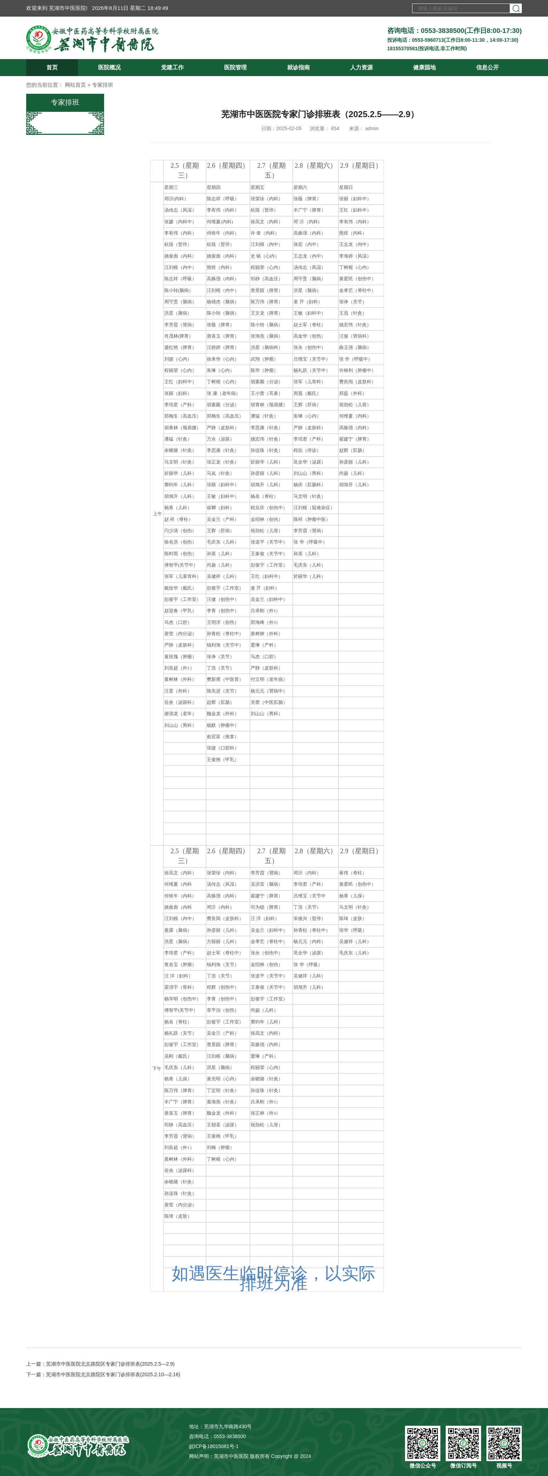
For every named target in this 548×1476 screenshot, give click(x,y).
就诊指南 (298, 67)
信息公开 (487, 67)
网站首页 (75, 85)
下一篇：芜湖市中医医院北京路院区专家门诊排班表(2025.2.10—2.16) (103, 1374)
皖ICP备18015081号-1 (214, 1446)
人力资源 (361, 67)
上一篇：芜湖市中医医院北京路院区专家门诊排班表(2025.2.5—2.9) (100, 1364)
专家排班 (102, 85)
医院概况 (109, 67)
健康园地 (424, 67)
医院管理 (235, 67)
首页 (52, 67)
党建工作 (172, 67)
